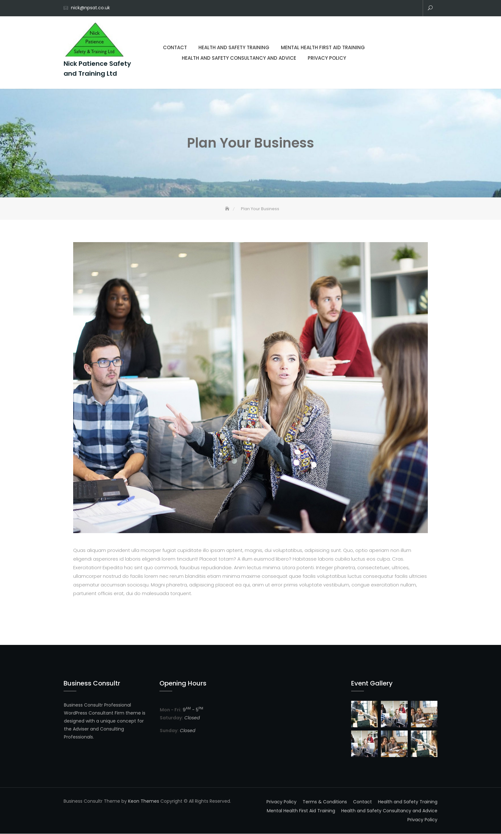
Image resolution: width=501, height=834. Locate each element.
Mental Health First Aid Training (395, 8)
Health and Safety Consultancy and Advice (404, 8)
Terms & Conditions (325, 802)
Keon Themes (143, 801)
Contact (376, 8)
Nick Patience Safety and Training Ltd (97, 68)
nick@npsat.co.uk (90, 7)
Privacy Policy (414, 8)
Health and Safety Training (385, 8)
